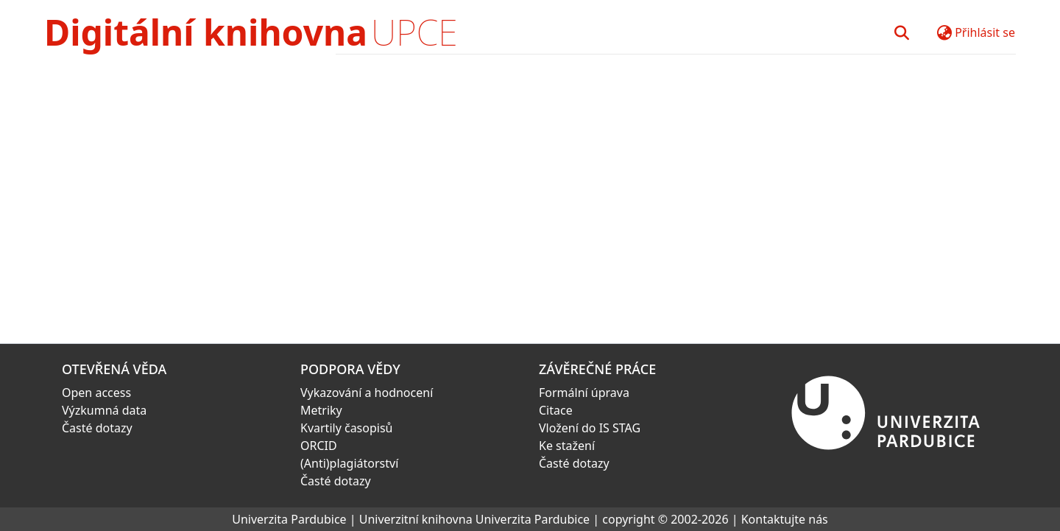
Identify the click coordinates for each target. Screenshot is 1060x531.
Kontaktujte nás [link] (784, 519)
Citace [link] (556, 410)
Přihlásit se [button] (985, 32)
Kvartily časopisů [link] (346, 428)
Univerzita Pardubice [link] (289, 519)
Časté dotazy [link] (97, 428)
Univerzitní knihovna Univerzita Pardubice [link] (474, 519)
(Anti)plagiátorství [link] (349, 463)
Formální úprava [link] (584, 392)
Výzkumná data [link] (104, 410)
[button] (901, 32)
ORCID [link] (318, 445)
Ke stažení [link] (567, 445)
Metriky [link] (321, 410)
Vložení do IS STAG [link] (589, 428)
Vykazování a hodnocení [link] (366, 392)
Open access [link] (96, 392)
